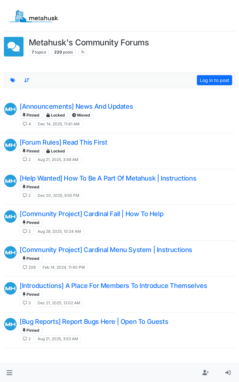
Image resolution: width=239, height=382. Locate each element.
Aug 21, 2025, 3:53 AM (58, 338)
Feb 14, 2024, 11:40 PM (63, 267)
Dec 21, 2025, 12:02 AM (59, 302)
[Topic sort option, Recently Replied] (27, 80)
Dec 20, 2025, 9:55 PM (58, 195)
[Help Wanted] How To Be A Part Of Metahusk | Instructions (108, 178)
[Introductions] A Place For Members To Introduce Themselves (113, 286)
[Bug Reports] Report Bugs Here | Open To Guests (94, 322)
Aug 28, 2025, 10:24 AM (59, 231)
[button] (9, 372)
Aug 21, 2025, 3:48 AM (58, 159)
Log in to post (214, 80)
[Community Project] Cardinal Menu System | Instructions (106, 250)
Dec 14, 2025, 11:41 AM (59, 123)
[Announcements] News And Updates (76, 106)
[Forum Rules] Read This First (63, 142)
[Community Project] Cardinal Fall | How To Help (91, 214)
